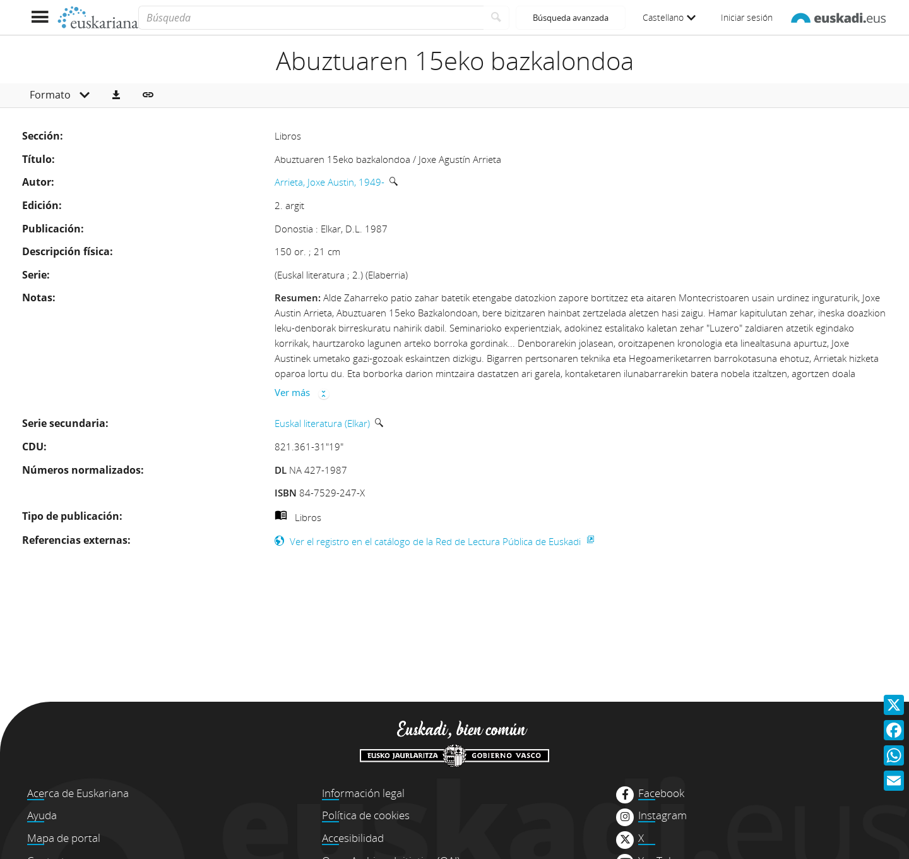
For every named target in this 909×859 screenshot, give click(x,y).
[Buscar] (496, 18)
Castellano (669, 17)
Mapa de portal (63, 838)
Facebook (661, 793)
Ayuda (42, 815)
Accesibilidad (353, 838)
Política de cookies (366, 815)
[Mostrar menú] (39, 17)
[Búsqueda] (311, 18)
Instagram (662, 815)
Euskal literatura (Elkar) (322, 423)
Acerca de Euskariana (78, 793)
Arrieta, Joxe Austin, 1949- (329, 182)
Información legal (363, 793)
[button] (116, 95)
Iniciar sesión (747, 17)
